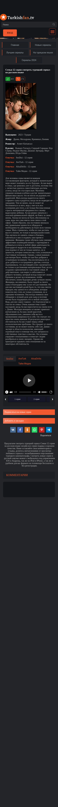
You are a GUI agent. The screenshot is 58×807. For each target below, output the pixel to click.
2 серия (36, 399)
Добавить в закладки (14, 421)
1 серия (17, 399)
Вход (10, 33)
